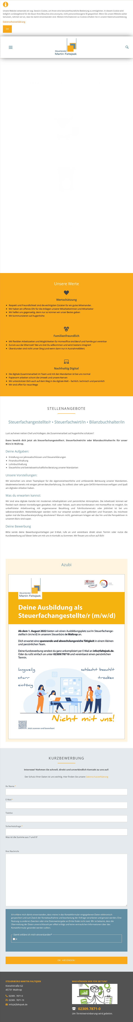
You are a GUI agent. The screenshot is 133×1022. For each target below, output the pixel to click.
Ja (16, 938)
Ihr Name (11, 786)
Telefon (9, 812)
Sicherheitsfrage (14, 826)
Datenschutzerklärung (14, 21)
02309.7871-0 (89, 1008)
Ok (7, 29)
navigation (10, 47)
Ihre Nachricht (12, 851)
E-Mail (10, 799)
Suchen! (127, 47)
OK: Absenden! (66, 960)
